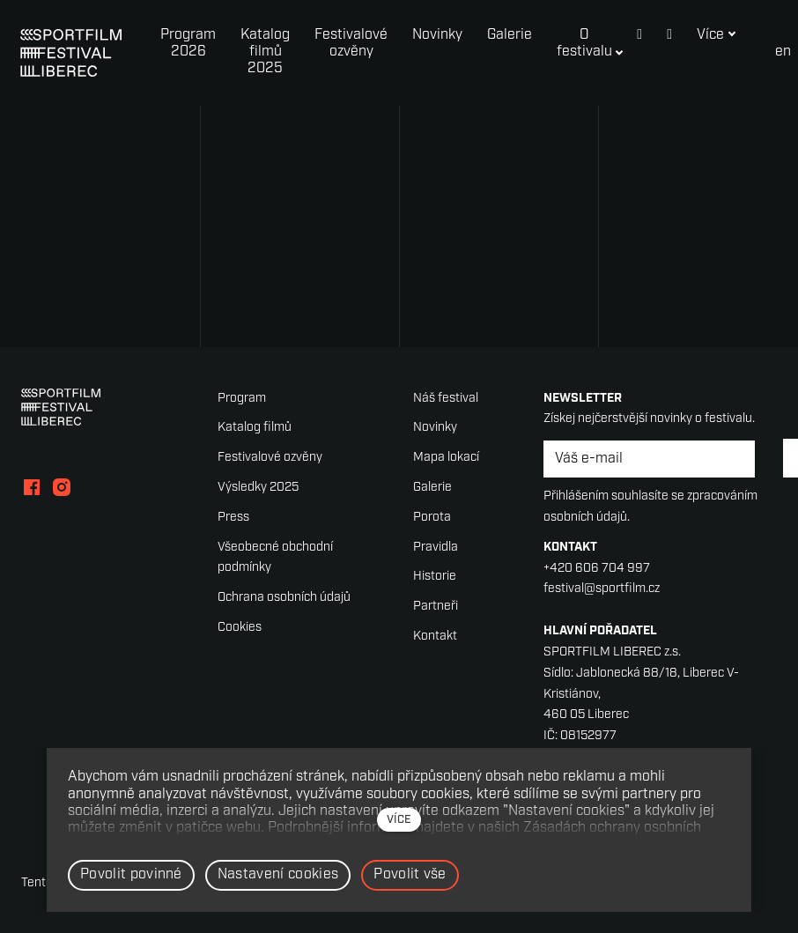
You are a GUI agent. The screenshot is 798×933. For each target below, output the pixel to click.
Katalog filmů (255, 427)
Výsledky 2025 (258, 487)
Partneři (435, 606)
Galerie (432, 487)
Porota (432, 517)
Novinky (435, 427)
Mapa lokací (446, 457)
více (399, 820)
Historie (434, 576)
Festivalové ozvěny (270, 457)
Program (242, 398)
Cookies (240, 627)
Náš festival (445, 398)
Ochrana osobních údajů (284, 597)
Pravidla (435, 547)
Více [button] (693, 35)
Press (233, 517)
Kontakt (435, 636)
